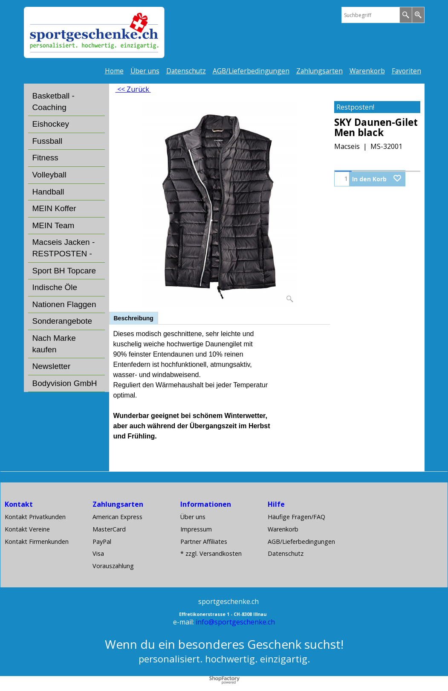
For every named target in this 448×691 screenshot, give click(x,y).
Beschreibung (133, 318)
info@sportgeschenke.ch (235, 622)
